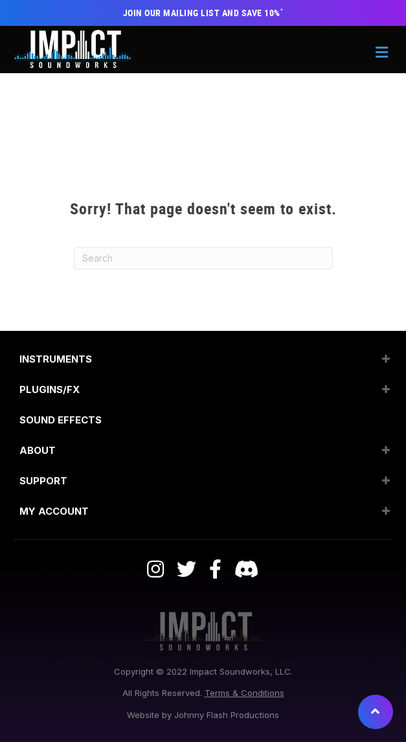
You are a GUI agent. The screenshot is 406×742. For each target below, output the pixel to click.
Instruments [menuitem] (55, 359)
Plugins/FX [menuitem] (49, 389)
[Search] (203, 258)
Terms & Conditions (244, 693)
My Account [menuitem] (54, 511)
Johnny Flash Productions (226, 715)
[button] (385, 359)
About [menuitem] (37, 450)
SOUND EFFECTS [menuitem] (60, 420)
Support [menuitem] (43, 481)
